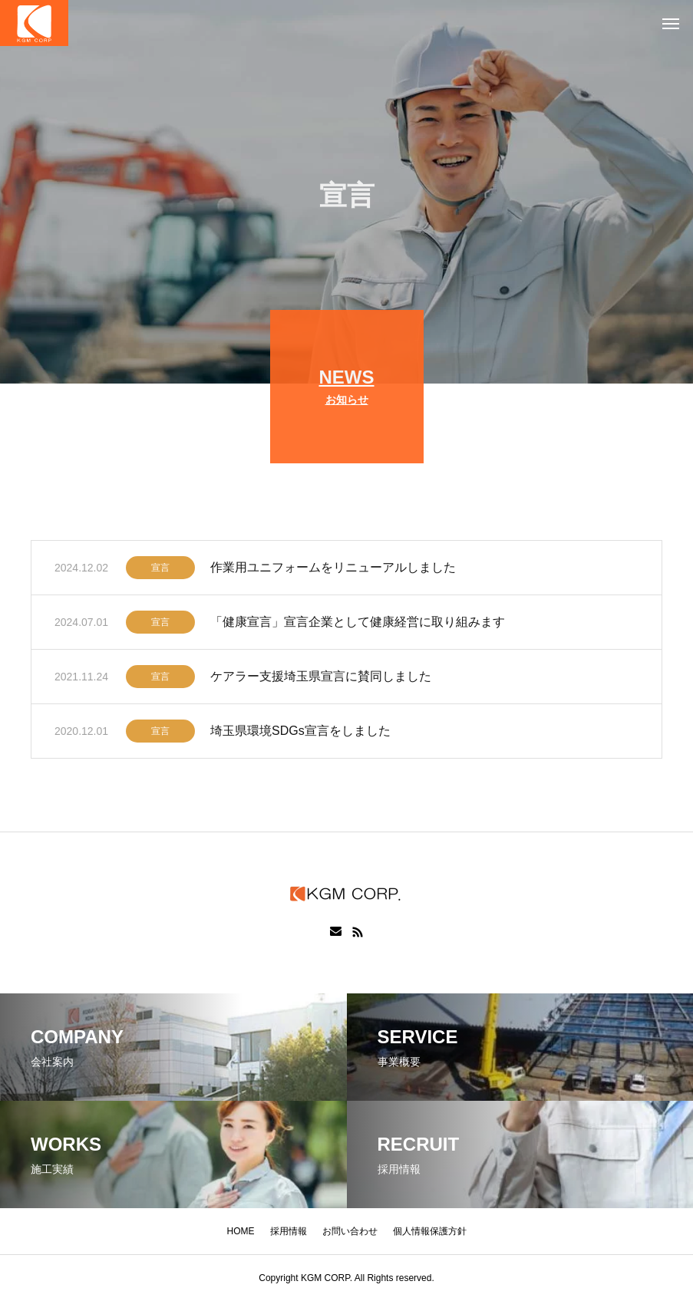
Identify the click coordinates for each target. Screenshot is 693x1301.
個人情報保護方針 (430, 1231)
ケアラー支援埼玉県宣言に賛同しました (320, 678)
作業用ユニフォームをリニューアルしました (333, 569)
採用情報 (288, 1231)
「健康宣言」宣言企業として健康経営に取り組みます (357, 624)
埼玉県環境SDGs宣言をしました (300, 732)
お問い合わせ (350, 1231)
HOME (241, 1231)
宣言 (160, 570)
